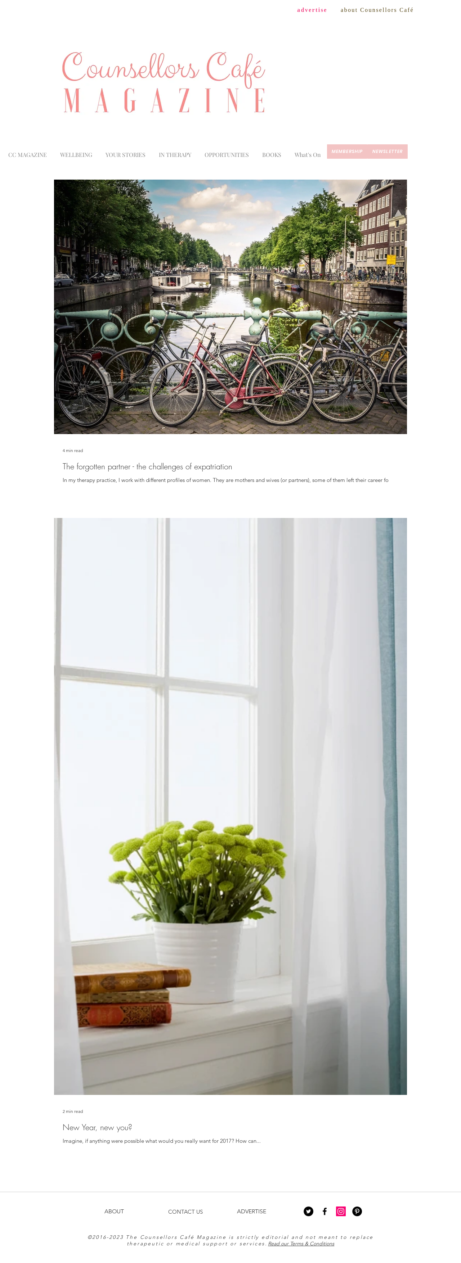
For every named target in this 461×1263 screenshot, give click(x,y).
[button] (307, 151)
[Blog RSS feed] (449, 189)
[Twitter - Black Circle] (308, 1211)
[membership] (347, 151)
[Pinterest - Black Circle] (357, 1211)
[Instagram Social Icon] (341, 1211)
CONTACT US (185, 1211)
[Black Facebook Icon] (325, 1211)
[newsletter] (387, 151)
